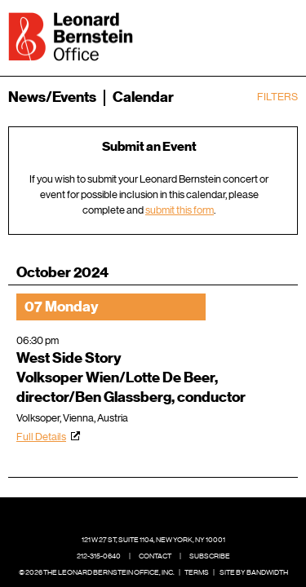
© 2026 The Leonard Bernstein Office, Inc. (97, 572)
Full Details (41, 436)
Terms (196, 572)
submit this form (179, 210)
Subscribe (209, 556)
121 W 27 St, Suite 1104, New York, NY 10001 (153, 540)
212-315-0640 (99, 556)
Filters (277, 96)
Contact (155, 556)
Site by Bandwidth (254, 572)
